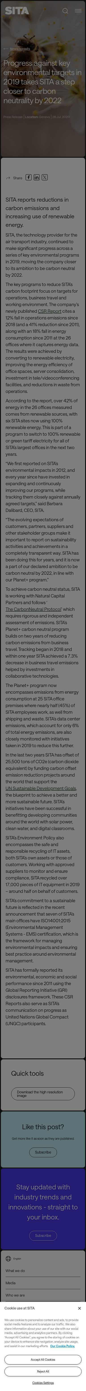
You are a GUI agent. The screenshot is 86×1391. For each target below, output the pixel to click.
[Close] (79, 1308)
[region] (43, 1346)
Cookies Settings (43, 1383)
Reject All (43, 1371)
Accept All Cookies (43, 1359)
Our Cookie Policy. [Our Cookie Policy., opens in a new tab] (62, 1346)
